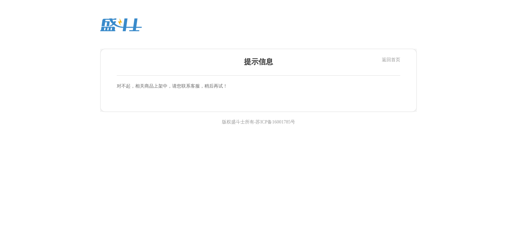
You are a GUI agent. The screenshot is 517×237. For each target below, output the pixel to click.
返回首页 (391, 59)
